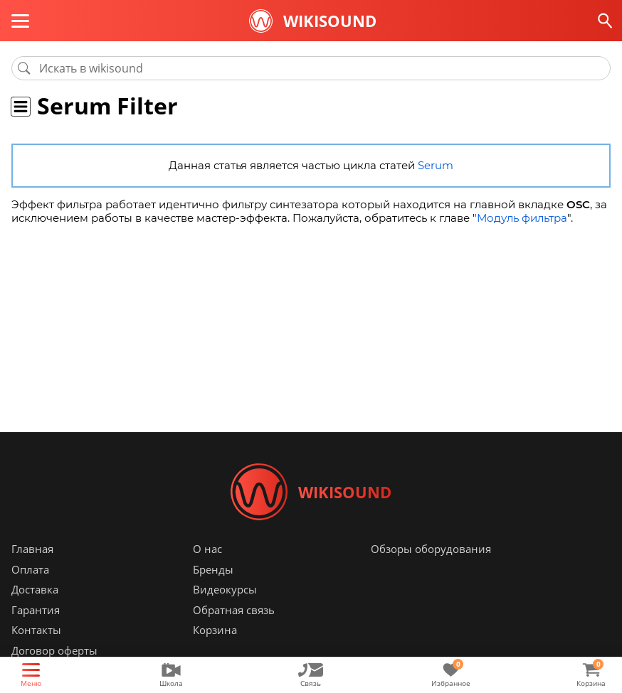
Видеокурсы (225, 589)
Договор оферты (54, 650)
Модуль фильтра (522, 218)
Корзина (215, 630)
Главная (32, 549)
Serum (435, 165)
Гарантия (35, 610)
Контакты (36, 630)
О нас (207, 549)
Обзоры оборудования (431, 549)
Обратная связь (234, 610)
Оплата (30, 569)
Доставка (34, 589)
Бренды (213, 569)
